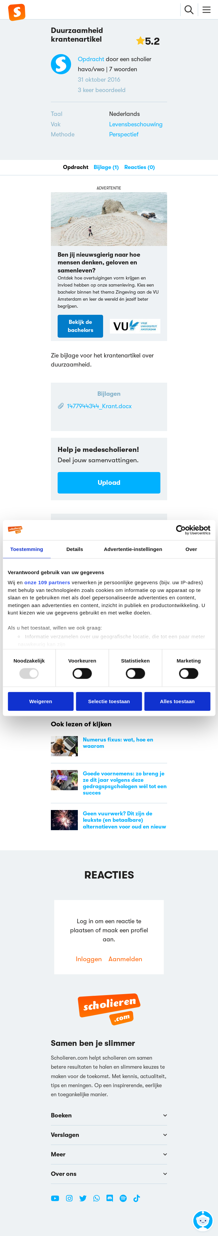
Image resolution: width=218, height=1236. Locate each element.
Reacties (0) (139, 167)
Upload (109, 482)
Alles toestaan (177, 701)
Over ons (109, 1173)
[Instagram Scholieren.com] (71, 1201)
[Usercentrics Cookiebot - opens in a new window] (180, 530)
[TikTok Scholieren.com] (136, 1201)
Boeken (109, 1115)
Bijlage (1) (106, 167)
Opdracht (91, 59)
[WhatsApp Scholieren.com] (99, 1201)
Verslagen (109, 1135)
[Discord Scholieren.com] (112, 1201)
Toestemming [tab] (26, 549)
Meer (109, 1154)
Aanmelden (125, 959)
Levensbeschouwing (136, 124)
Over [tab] (191, 549)
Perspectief (123, 134)
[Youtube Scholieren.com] (57, 1201)
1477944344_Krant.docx (99, 406)
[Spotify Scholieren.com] (126, 1201)
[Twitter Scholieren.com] (85, 1201)
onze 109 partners (47, 582)
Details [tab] (74, 549)
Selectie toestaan (109, 701)
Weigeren (40, 701)
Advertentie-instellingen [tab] (133, 549)
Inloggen (89, 959)
